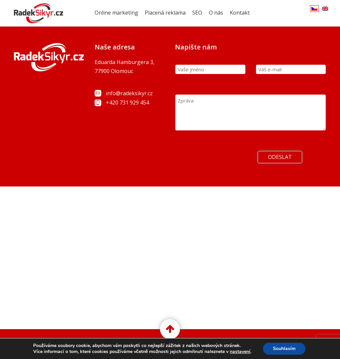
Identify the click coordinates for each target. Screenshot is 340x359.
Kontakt (240, 12)
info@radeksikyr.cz (129, 93)
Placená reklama (165, 12)
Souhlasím (284, 348)
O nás (216, 12)
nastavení (240, 352)
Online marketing (116, 12)
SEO (197, 12)
